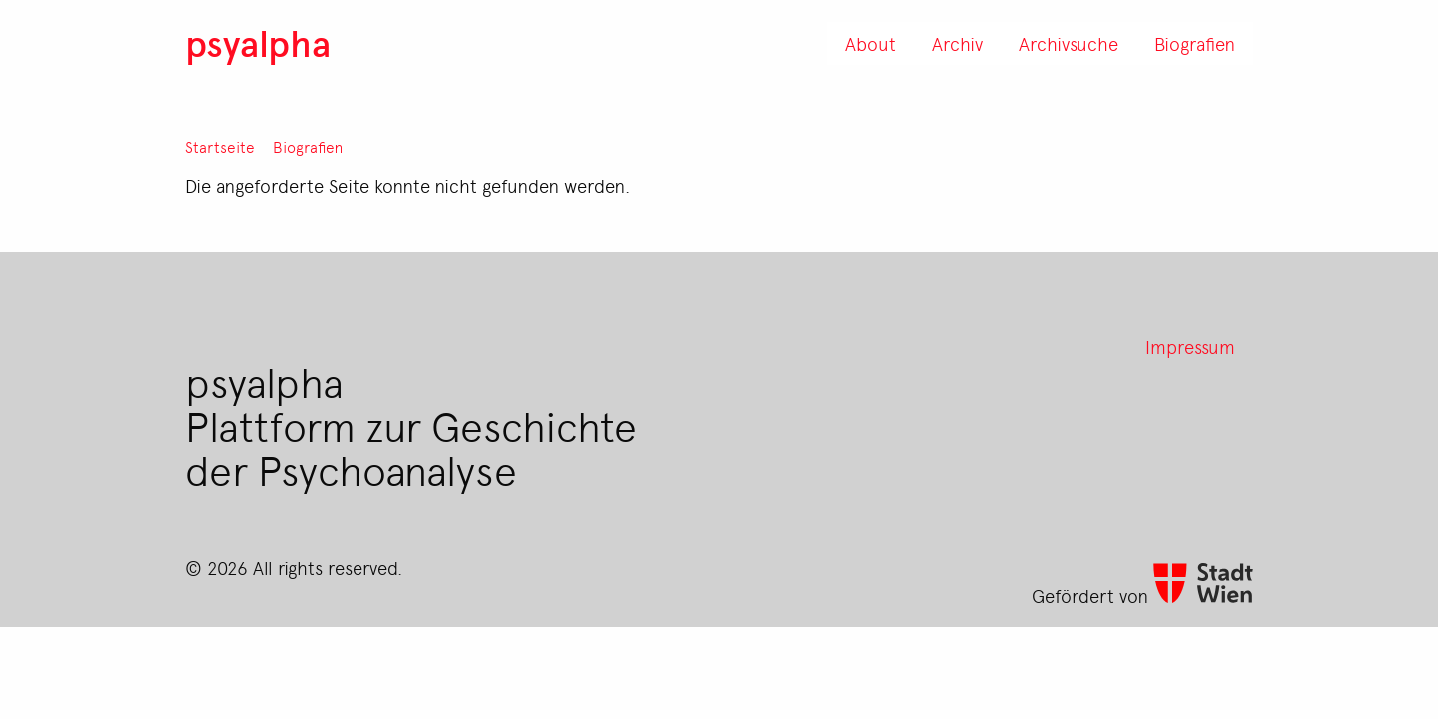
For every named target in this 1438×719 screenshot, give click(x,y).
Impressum (1190, 346)
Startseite (220, 147)
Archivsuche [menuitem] (1068, 43)
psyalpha (258, 42)
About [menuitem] (870, 43)
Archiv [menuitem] (957, 43)
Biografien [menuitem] (1194, 43)
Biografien (308, 147)
